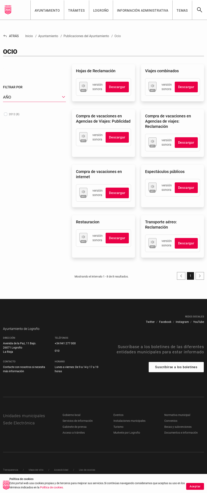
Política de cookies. (52, 487)
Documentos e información (181, 438)
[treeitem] (34, 154)
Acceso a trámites (74, 438)
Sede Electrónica (19, 429)
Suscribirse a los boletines (176, 373)
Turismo (118, 432)
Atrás (11, 36)
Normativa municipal (177, 421)
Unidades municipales (24, 421)
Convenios (170, 426)
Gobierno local (71, 421)
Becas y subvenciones (178, 432)
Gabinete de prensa (75, 432)
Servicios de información (78, 426)
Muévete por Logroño (126, 438)
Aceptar (195, 486)
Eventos (118, 421)
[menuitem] (150, 322)
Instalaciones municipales (129, 426)
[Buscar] (199, 10)
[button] (47, 10)
